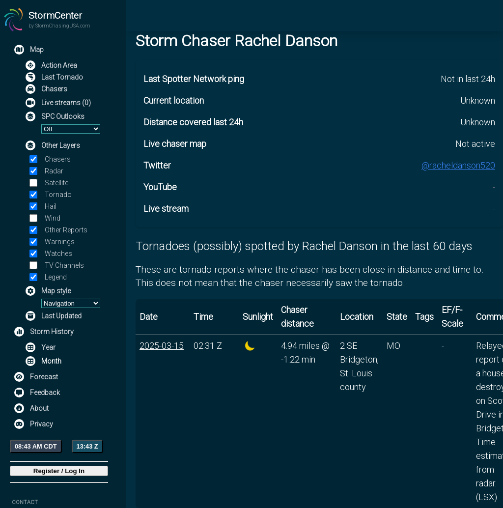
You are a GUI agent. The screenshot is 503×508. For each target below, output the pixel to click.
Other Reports (66, 230)
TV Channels (64, 265)
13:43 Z (87, 446)
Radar (54, 171)
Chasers (58, 159)
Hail (50, 206)
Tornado (58, 194)
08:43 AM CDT (36, 446)
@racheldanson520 (458, 165)
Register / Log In (58, 471)
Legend (56, 277)
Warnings (60, 242)
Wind (52, 218)
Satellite (56, 183)
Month (51, 361)
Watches (58, 253)
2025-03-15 (162, 345)
